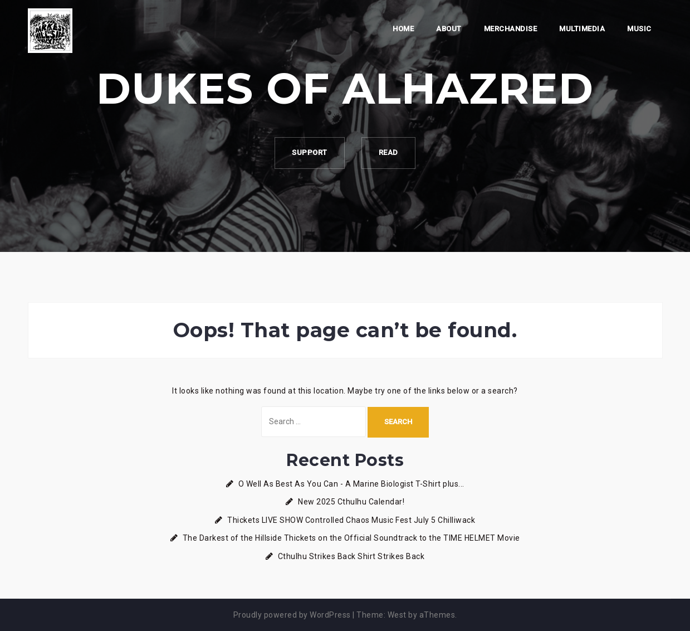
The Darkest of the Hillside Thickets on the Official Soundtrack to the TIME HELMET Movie (351, 537)
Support (309, 152)
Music (639, 29)
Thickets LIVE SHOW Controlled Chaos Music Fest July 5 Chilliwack (351, 520)
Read (388, 152)
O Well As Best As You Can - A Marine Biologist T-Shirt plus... (351, 483)
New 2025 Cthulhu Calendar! (351, 501)
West (397, 614)
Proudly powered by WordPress (292, 614)
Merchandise (510, 29)
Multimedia (582, 29)
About (449, 29)
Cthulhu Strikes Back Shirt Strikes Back (351, 556)
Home (403, 29)
